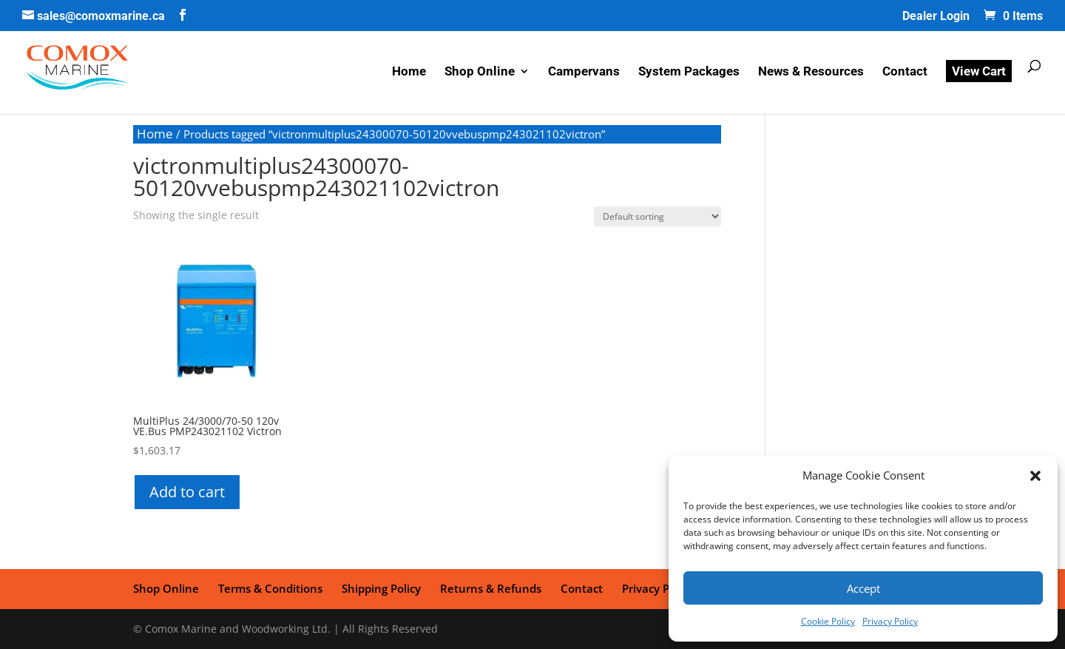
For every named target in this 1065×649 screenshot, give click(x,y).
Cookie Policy (828, 621)
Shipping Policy (381, 588)
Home (409, 72)
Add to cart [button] (187, 492)
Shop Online (479, 72)
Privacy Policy (890, 621)
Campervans (584, 72)
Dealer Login (936, 16)
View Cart (979, 71)
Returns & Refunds (490, 588)
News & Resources (811, 72)
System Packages (689, 72)
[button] (1035, 475)
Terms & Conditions (270, 588)
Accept (863, 588)
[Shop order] (657, 216)
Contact (904, 72)
